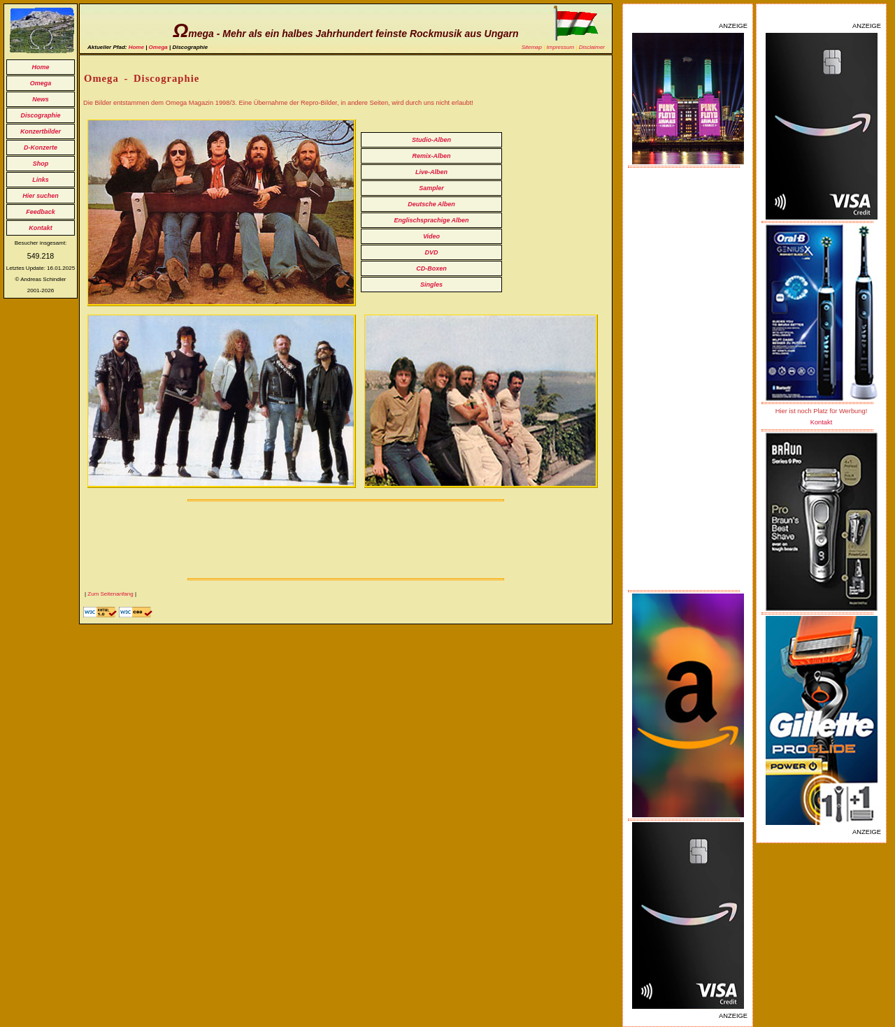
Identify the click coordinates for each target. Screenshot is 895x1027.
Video (431, 236)
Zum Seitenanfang (110, 594)
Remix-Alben (431, 155)
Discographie (40, 115)
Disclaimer (592, 47)
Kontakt (40, 227)
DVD (431, 252)
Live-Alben (431, 171)
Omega (41, 83)
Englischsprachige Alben (431, 220)
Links (40, 179)
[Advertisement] (688, 379)
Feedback (40, 211)
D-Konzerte (40, 147)
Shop (41, 163)
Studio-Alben (431, 139)
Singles (431, 284)
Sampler (431, 188)
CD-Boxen (431, 268)
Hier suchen (40, 195)
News (40, 99)
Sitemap (532, 47)
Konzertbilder (40, 131)
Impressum (561, 47)
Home (40, 67)
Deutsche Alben (431, 204)
